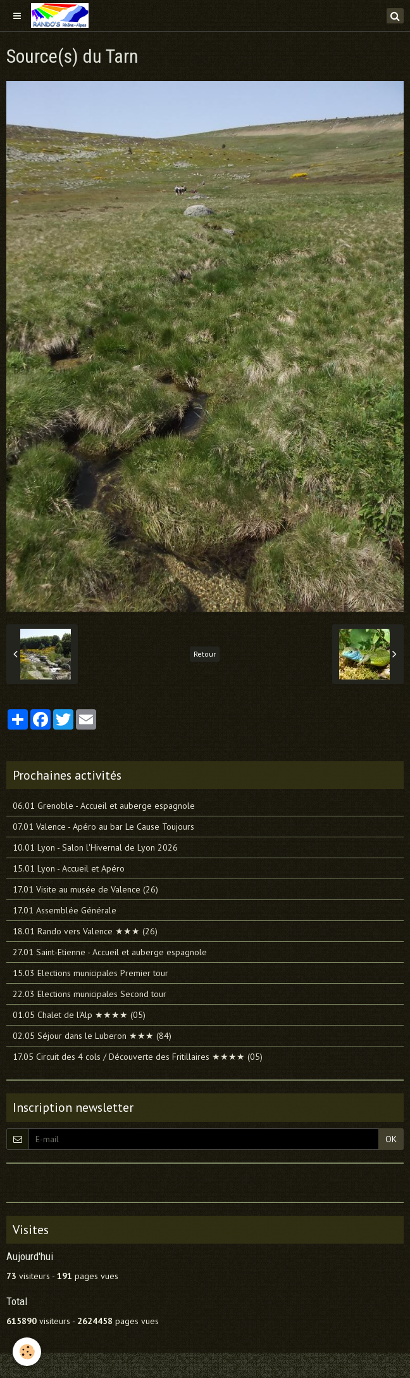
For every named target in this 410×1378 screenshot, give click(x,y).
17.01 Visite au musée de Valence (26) (85, 889)
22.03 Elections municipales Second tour (89, 994)
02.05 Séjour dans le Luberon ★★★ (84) (92, 1035)
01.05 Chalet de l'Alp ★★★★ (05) (79, 1015)
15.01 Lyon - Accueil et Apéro (69, 868)
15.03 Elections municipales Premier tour (90, 973)
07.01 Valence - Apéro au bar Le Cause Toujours (103, 826)
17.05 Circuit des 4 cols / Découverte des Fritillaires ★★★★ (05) (138, 1056)
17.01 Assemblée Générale (64, 910)
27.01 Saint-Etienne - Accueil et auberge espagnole (110, 952)
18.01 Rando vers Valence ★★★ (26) (85, 931)
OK (391, 1139)
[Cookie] (27, 1351)
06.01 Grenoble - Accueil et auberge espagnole (104, 805)
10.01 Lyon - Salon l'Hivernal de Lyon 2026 (95, 847)
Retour (205, 654)
